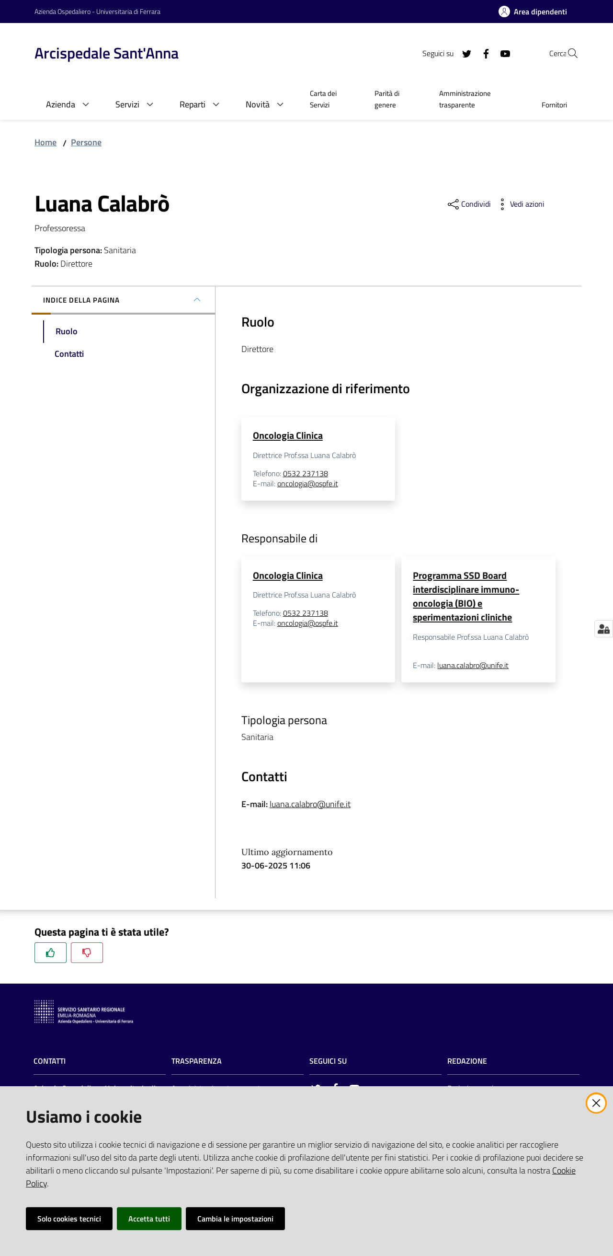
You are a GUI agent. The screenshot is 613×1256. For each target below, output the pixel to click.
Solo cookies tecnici (69, 1218)
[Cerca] (567, 53)
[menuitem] (330, 100)
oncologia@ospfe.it (307, 484)
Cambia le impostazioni (235, 1218)
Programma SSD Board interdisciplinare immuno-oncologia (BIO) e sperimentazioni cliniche (466, 596)
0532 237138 (305, 474)
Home (45, 142)
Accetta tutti (149, 1218)
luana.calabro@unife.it (473, 667)
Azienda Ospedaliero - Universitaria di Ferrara (97, 11)
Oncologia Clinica (288, 435)
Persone (86, 142)
